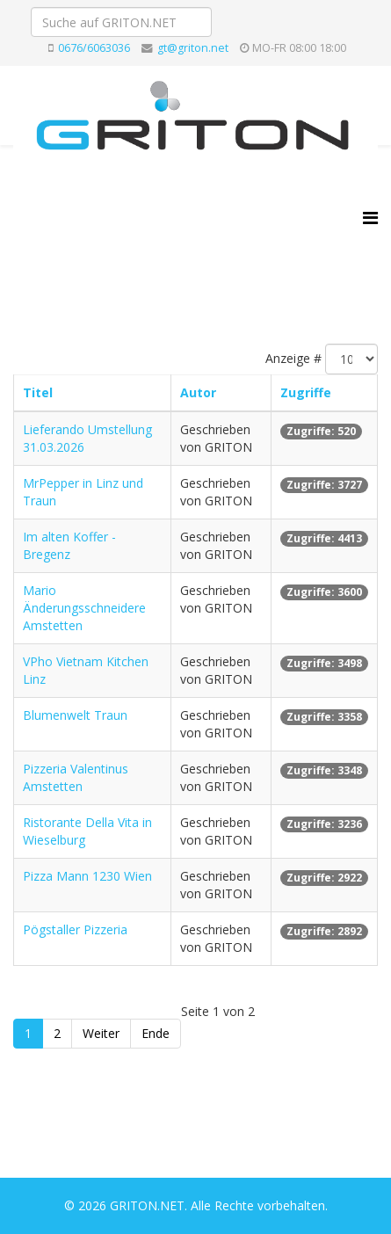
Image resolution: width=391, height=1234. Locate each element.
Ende (155, 1033)
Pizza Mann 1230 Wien (87, 875)
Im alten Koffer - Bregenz (69, 545)
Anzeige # (293, 358)
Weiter (101, 1033)
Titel (38, 392)
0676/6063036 (94, 47)
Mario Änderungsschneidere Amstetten (84, 608)
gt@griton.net (192, 47)
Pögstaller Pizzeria (75, 929)
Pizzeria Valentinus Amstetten (75, 777)
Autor (198, 392)
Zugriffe (305, 392)
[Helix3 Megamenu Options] (370, 217)
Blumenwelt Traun (75, 715)
